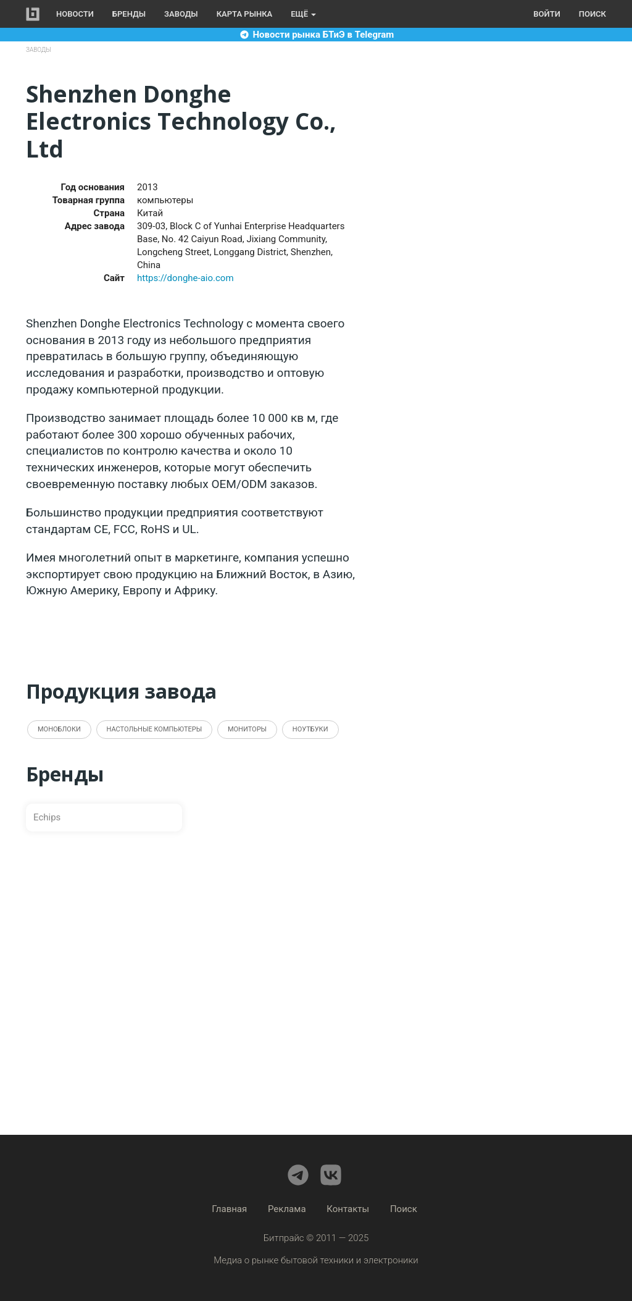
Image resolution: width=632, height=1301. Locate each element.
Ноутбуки (310, 729)
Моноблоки (59, 729)
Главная (229, 1209)
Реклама (287, 1209)
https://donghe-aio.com (185, 278)
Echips (46, 817)
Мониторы (247, 729)
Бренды (129, 14)
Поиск (592, 14)
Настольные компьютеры (154, 729)
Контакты (347, 1209)
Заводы (181, 14)
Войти (546, 14)
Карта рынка (245, 14)
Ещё (303, 14)
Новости (75, 14)
